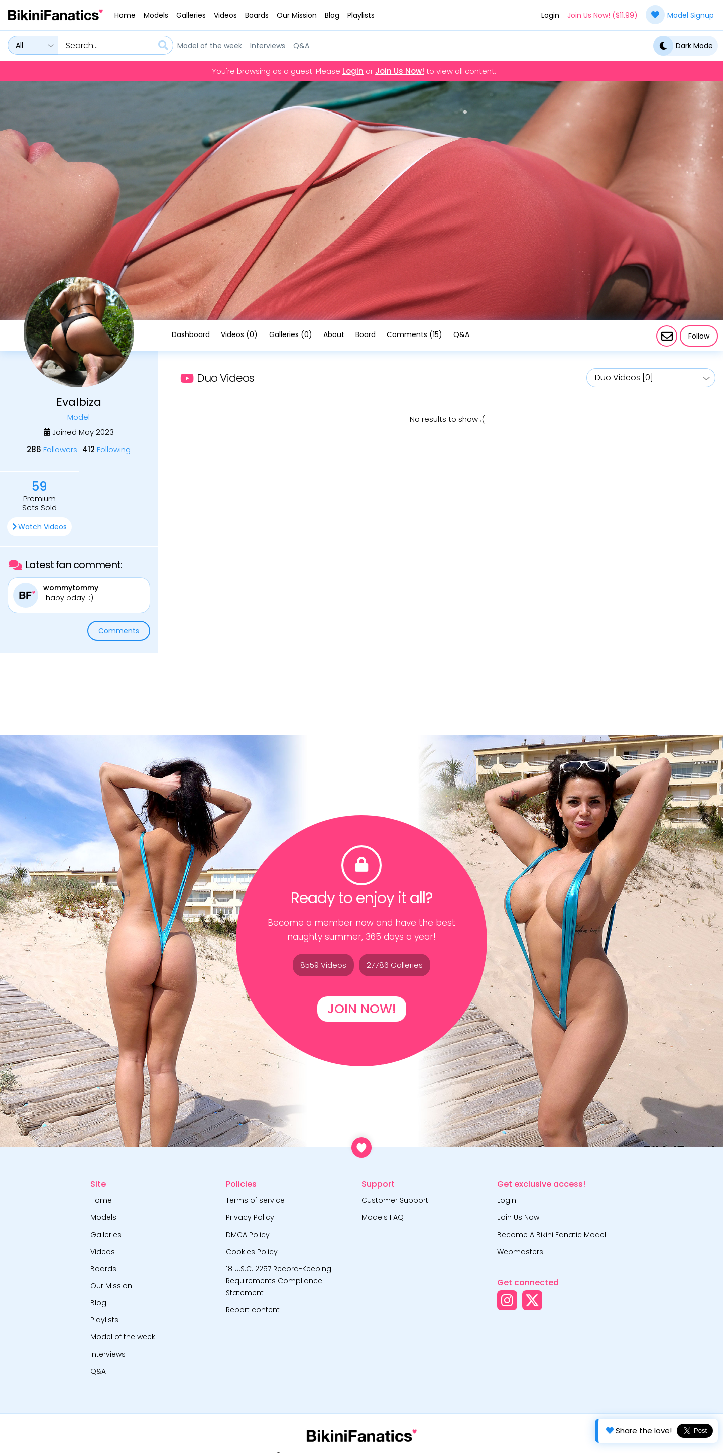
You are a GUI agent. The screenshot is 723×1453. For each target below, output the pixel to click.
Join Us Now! (399, 71)
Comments (118, 631)
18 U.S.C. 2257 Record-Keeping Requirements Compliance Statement (278, 1281)
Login (550, 15)
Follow (698, 336)
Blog (332, 15)
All (19, 45)
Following (106, 449)
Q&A (301, 46)
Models (156, 15)
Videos (225, 15)
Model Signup (680, 14)
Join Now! (361, 1009)
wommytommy (70, 588)
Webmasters (520, 1252)
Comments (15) (414, 334)
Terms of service (255, 1200)
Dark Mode (683, 46)
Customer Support (395, 1200)
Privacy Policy (250, 1217)
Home (125, 15)
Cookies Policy (252, 1252)
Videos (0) (239, 334)
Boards (257, 15)
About (333, 334)
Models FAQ (383, 1217)
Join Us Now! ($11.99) (602, 15)
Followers (52, 449)
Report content (253, 1310)
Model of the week (209, 46)
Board (365, 334)
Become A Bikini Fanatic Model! (552, 1235)
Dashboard (191, 334)
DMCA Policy (248, 1235)
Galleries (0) (290, 334)
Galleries (191, 15)
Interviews (267, 46)
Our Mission (297, 15)
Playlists (361, 15)
